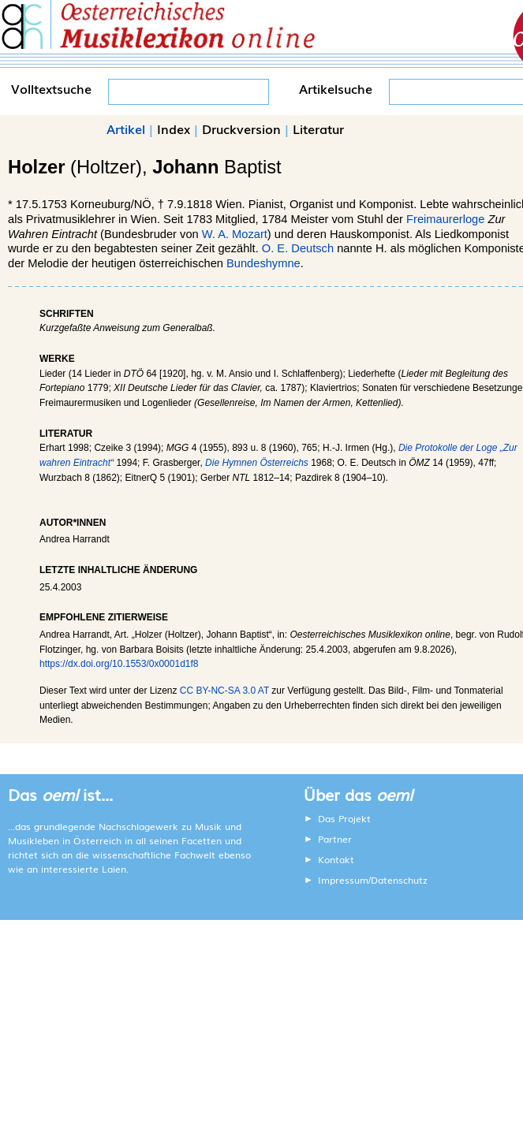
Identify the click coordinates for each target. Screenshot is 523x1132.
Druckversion (241, 128)
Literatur (318, 128)
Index (173, 128)
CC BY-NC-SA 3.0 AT (224, 690)
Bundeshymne (263, 263)
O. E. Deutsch (298, 248)
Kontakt (336, 859)
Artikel (125, 128)
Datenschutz (399, 880)
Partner (335, 839)
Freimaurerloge (445, 219)
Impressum (343, 880)
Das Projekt (344, 818)
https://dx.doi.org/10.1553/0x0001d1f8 (119, 663)
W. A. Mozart (234, 234)
